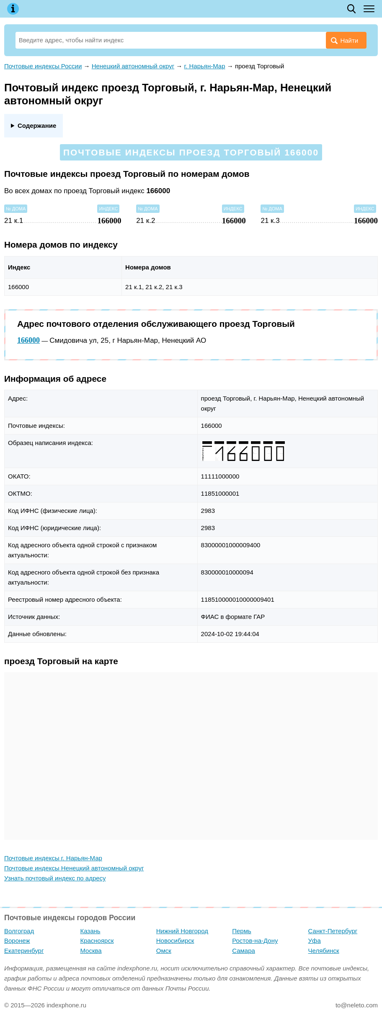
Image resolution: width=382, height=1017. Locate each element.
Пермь (241, 930)
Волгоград (19, 930)
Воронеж (17, 940)
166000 (28, 340)
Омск (163, 950)
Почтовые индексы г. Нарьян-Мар (53, 858)
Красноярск (97, 940)
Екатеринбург (24, 950)
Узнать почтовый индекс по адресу (55, 878)
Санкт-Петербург (333, 930)
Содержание (37, 125)
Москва (90, 950)
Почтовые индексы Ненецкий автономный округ (74, 868)
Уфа (314, 940)
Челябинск (323, 950)
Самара (243, 950)
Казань (90, 930)
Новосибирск (175, 940)
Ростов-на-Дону (255, 940)
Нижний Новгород (182, 930)
